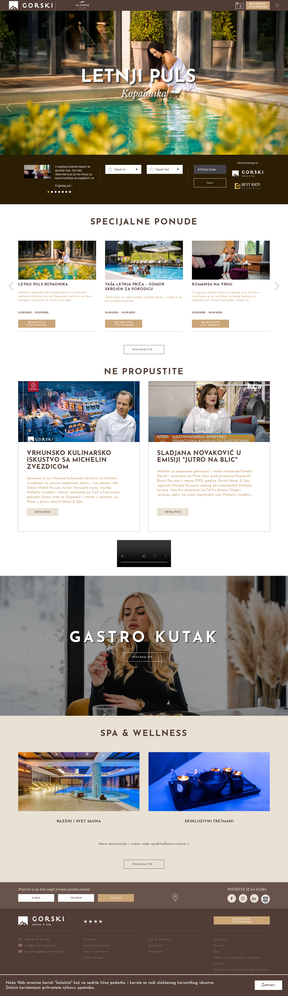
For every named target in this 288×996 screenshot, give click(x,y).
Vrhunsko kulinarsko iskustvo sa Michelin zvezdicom (69, 460)
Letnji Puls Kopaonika (43, 284)
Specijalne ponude (96, 945)
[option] (144, 83)
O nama (89, 939)
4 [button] (59, 192)
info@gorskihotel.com (37, 945)
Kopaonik (155, 951)
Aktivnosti (155, 945)
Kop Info (220, 939)
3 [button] (55, 192)
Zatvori (268, 985)
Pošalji (115, 898)
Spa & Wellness (159, 939)
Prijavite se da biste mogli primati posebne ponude (54, 889)
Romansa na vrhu (213, 284)
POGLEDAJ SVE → (144, 349)
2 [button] (52, 192)
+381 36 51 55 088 (34, 939)
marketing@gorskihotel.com (41, 951)
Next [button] (279, 107)
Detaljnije (43, 512)
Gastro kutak (93, 957)
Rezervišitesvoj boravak (258, 5)
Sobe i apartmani (96, 951)
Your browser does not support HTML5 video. (144, 553)
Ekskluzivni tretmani (209, 821)
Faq (216, 951)
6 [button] (66, 192)
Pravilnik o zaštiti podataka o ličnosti (242, 970)
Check (210, 182)
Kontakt (219, 945)
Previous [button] (9, 107)
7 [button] (70, 192)
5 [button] (63, 192)
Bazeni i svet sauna (79, 821)
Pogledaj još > (63, 185)
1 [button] (48, 192)
